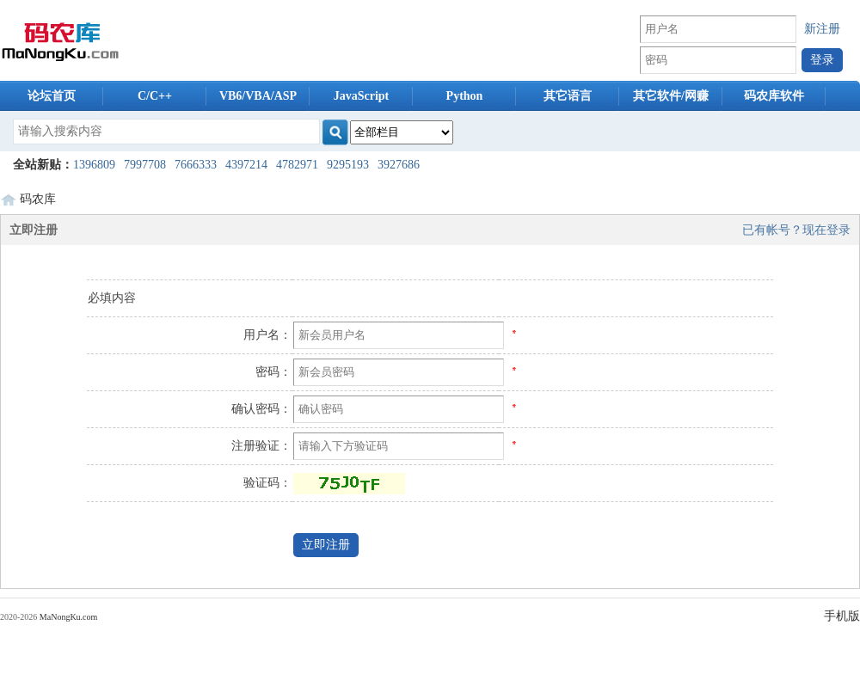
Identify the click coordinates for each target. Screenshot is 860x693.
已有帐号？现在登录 (796, 230)
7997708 (145, 164)
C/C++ (155, 95)
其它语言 (568, 95)
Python (464, 95)
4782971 (297, 164)
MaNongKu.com (69, 617)
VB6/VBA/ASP (258, 95)
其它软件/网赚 (671, 95)
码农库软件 (774, 95)
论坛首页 (52, 95)
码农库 (38, 199)
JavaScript (362, 95)
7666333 (196, 164)
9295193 (348, 164)
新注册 (822, 28)
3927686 (399, 164)
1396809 (94, 164)
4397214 (246, 164)
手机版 (842, 616)
